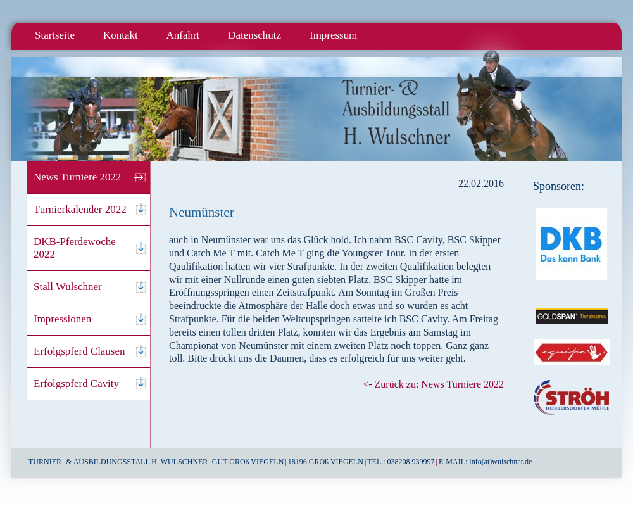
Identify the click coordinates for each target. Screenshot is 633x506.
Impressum (333, 35)
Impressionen (62, 319)
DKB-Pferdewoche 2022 (75, 248)
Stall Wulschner (68, 287)
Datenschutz (254, 35)
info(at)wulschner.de (500, 461)
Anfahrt (183, 35)
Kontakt (120, 35)
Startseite (55, 35)
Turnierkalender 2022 (80, 209)
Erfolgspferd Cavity (76, 383)
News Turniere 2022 (77, 177)
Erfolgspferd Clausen (79, 351)
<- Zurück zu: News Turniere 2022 (433, 384)
